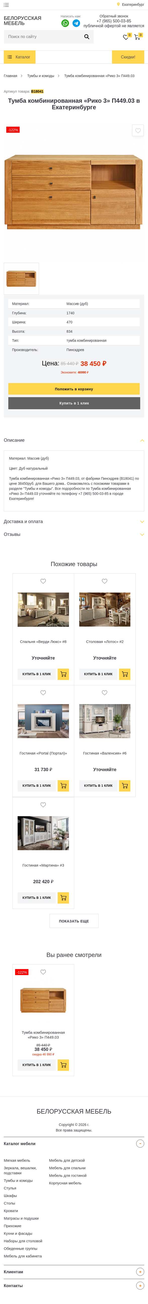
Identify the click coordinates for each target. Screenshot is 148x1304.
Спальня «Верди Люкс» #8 (43, 641)
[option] (74, 192)
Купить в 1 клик (74, 403)
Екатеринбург (133, 5)
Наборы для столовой (23, 1241)
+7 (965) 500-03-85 (114, 21)
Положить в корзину (74, 389)
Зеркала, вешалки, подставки (20, 1170)
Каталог (23, 57)
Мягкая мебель (17, 1160)
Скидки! (128, 57)
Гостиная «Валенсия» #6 (104, 753)
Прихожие (12, 1226)
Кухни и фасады (18, 1233)
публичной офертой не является (114, 26)
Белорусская (22, 21)
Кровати (11, 1211)
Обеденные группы (20, 1248)
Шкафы (10, 1195)
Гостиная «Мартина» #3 (43, 865)
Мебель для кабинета (23, 1256)
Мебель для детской (67, 1160)
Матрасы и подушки (21, 1218)
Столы (9, 1203)
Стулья (10, 1188)
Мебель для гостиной (68, 1175)
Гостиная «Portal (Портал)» (43, 753)
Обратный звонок (114, 16)
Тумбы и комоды (18, 1180)
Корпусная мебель (65, 1183)
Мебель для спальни (67, 1168)
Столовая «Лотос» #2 (105, 641)
